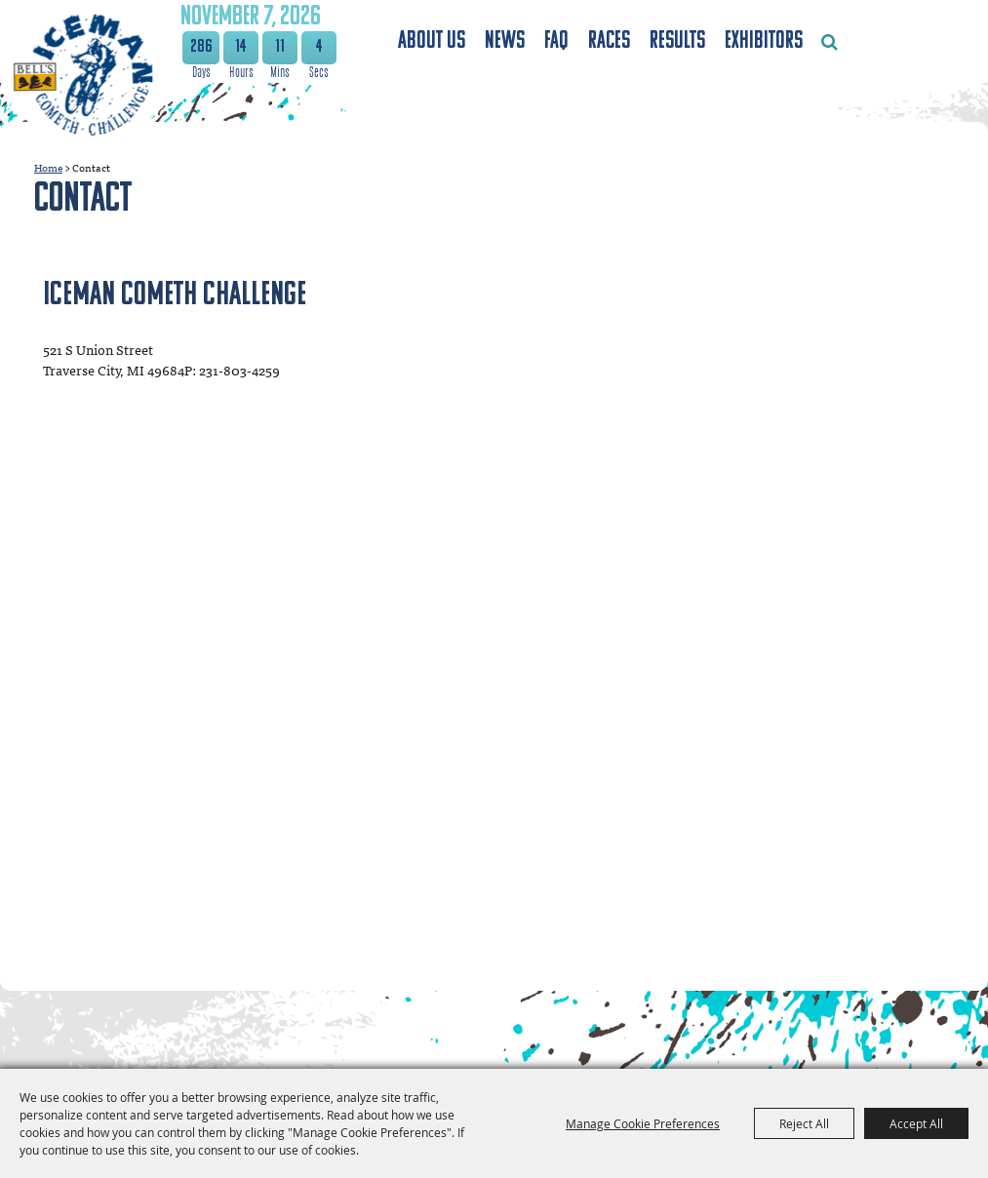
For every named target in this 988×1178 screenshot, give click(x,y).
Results (677, 41)
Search (829, 42)
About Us (431, 41)
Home (48, 167)
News (505, 41)
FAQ (556, 41)
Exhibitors (764, 41)
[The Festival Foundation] (85, 76)
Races (609, 41)
